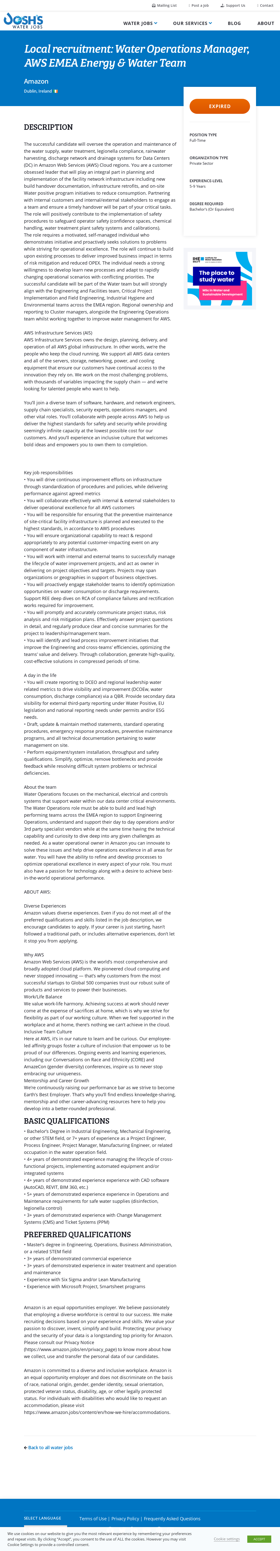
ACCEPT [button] (259, 1539)
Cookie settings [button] (227, 1538)
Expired (220, 106)
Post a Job (199, 5)
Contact (265, 5)
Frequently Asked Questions (172, 1519)
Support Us (233, 5)
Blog (234, 23)
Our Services (190, 23)
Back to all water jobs (48, 1447)
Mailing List (164, 5)
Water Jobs (138, 23)
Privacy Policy (125, 1519)
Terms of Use (92, 1519)
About (266, 23)
